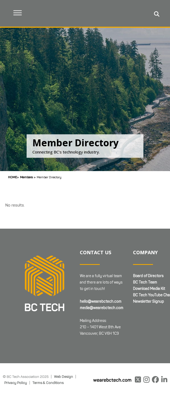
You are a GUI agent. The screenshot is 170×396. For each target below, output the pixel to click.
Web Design (63, 376)
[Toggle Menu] (19, 12)
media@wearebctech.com (101, 308)
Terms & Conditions (48, 383)
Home (12, 177)
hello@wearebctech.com (100, 301)
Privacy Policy (15, 383)
